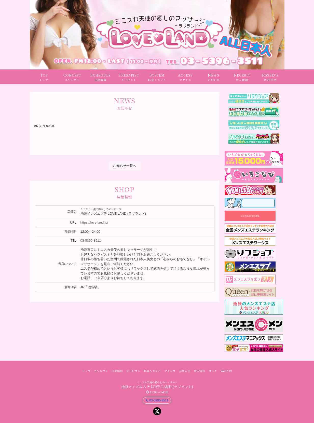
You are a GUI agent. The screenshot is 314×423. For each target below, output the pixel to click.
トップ (86, 371)
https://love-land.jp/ (94, 222)
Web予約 (226, 371)
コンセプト (101, 371)
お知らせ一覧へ (124, 166)
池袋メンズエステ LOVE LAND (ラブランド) (157, 386)
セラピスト (133, 371)
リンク (213, 371)
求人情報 (199, 371)
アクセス (169, 371)
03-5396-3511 (90, 240)
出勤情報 (117, 371)
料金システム (152, 371)
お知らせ (184, 371)
